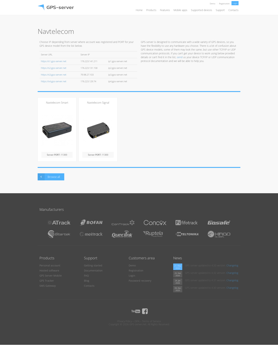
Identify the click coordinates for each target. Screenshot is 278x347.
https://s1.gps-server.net (53, 61)
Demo (212, 3)
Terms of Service (151, 321)
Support (220, 10)
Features (165, 10)
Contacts (233, 10)
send (179, 57)
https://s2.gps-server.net (53, 68)
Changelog (232, 265)
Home (139, 10)
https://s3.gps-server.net (53, 74)
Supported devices (201, 10)
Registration (224, 3)
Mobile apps (180, 10)
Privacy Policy (124, 321)
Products (151, 10)
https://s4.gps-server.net (53, 81)
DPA (137, 321)
